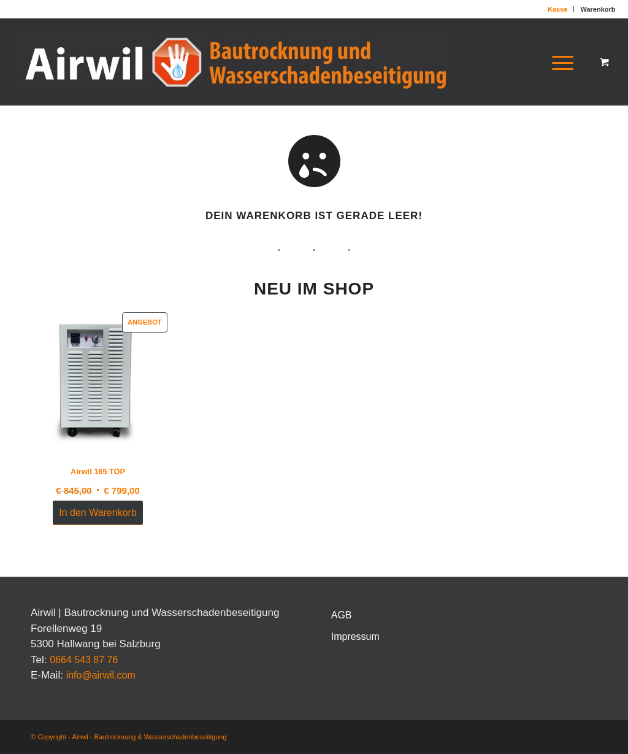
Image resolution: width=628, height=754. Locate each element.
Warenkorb (597, 9)
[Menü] (558, 62)
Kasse (557, 9)
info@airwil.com (101, 675)
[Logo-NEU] (233, 62)
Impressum (355, 636)
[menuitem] (558, 9)
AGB (341, 615)
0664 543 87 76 (84, 660)
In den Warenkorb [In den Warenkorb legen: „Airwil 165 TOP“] (98, 512)
